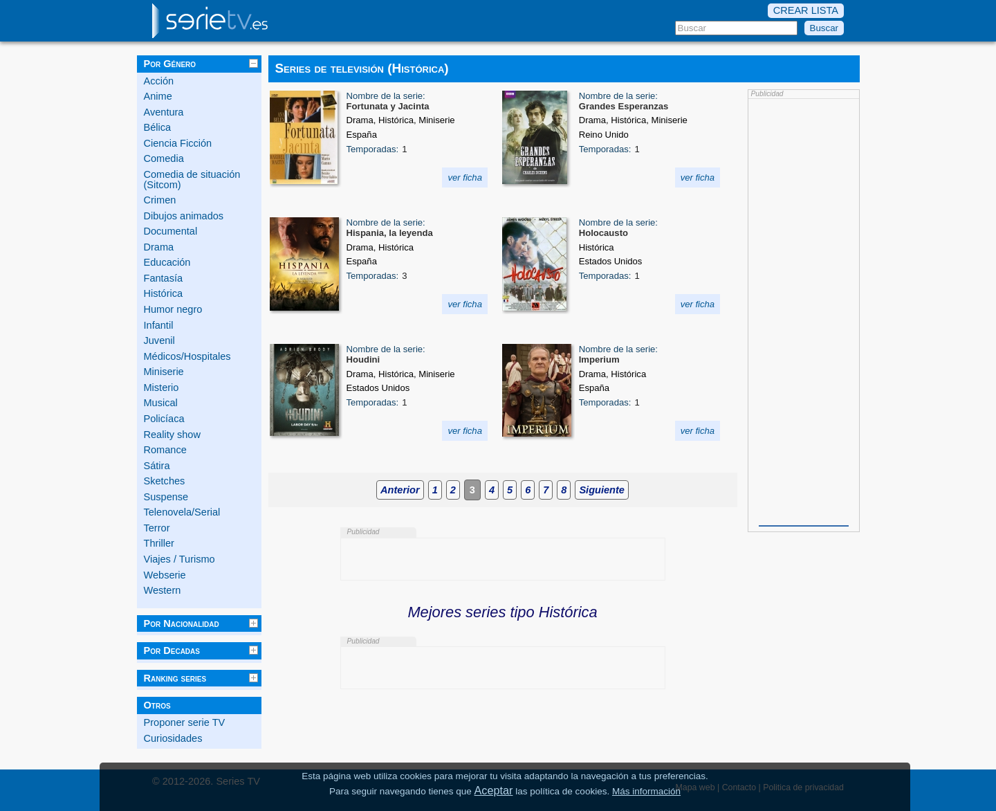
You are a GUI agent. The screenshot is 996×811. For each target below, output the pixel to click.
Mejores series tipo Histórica (502, 612)
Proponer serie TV (184, 722)
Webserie (165, 575)
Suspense (166, 496)
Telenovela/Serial (182, 512)
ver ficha (465, 177)
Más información (646, 791)
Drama (159, 247)
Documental (171, 231)
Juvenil (159, 340)
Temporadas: (373, 149)
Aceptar (493, 790)
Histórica (163, 293)
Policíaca (164, 418)
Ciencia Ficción (178, 143)
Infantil (159, 325)
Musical (161, 402)
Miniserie (164, 371)
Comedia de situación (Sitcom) (192, 179)
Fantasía (163, 278)
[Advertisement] (803, 310)
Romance (165, 449)
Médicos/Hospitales (187, 356)
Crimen (160, 200)
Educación (167, 262)
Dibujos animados (184, 215)
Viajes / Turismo (179, 559)
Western (162, 590)
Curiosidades (173, 738)
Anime (158, 96)
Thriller (159, 543)
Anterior (400, 489)
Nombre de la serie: (386, 95)
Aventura (164, 112)
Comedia (164, 158)
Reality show (172, 434)
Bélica (158, 127)
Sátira (157, 465)
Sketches (164, 480)
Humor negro (173, 309)
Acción (159, 80)
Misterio (161, 387)
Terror (157, 528)
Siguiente (601, 489)
